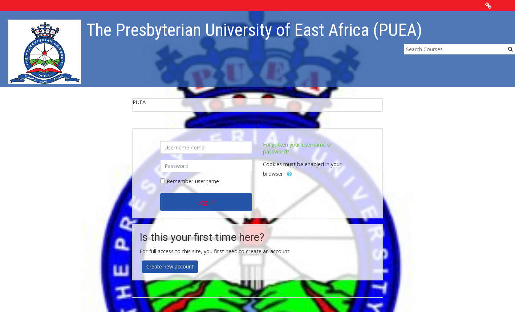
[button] (289, 174)
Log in (206, 202)
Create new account (170, 266)
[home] (44, 51)
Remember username (193, 181)
